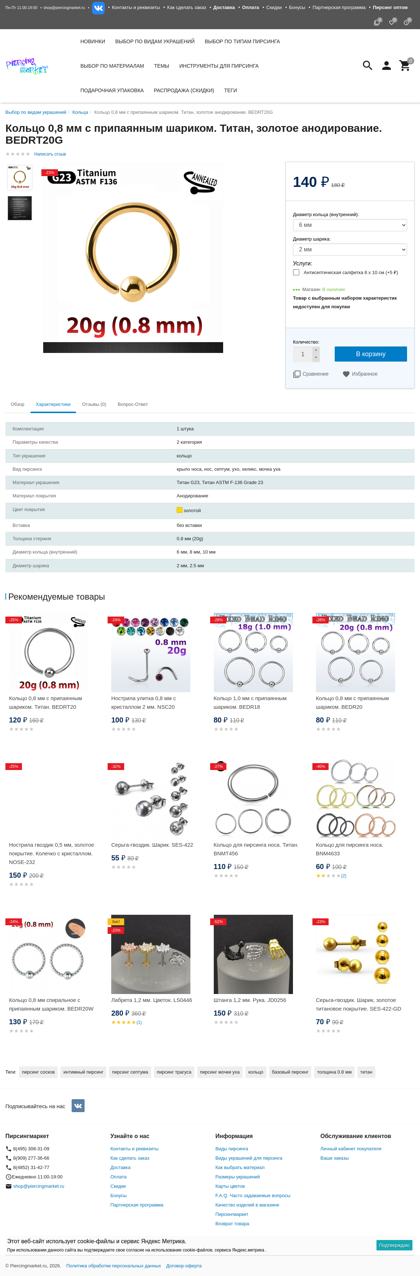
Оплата (118, 1176)
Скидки (274, 7)
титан (366, 1072)
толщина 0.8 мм (334, 1072)
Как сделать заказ (186, 7)
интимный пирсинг (83, 1072)
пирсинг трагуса (174, 1072)
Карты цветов (230, 1186)
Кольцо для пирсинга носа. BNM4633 (349, 849)
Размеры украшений (238, 1176)
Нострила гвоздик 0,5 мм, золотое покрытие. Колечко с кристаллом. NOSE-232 (51, 853)
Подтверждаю (394, 1245)
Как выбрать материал (240, 1167)
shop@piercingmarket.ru (64, 7)
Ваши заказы (334, 1158)
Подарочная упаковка (112, 90)
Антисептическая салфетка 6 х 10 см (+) (351, 272)
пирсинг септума (130, 1072)
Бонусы (297, 7)
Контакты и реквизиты (136, 7)
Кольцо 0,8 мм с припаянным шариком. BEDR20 (352, 702)
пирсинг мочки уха (220, 1072)
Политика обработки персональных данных (113, 1265)
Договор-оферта (184, 1265)
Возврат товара (232, 1223)
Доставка (120, 1167)
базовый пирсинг (290, 1072)
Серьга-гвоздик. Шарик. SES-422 (152, 845)
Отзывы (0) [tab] (94, 404)
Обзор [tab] (17, 404)
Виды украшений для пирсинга (249, 1158)
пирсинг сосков (38, 1072)
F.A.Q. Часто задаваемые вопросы (253, 1195)
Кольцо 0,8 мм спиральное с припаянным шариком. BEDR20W (51, 1004)
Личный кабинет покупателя (350, 1148)
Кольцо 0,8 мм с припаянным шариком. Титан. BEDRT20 (45, 702)
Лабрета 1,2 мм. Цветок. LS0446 (151, 1000)
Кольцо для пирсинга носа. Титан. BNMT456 (256, 849)
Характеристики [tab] (53, 404)
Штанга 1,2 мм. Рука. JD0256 (250, 1000)
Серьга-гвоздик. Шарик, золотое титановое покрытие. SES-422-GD (358, 1004)
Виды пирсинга (232, 1148)
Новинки (93, 41)
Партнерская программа (338, 7)
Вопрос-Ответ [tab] (133, 404)
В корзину (370, 354)
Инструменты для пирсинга (218, 66)
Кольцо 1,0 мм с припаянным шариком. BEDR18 (250, 702)
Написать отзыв (50, 154)
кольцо (255, 1072)
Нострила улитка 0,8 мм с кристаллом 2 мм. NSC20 (143, 702)
